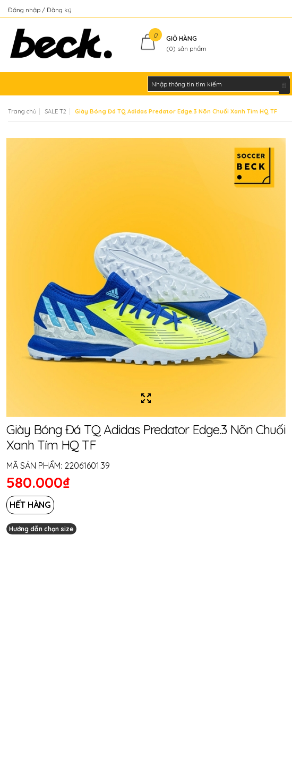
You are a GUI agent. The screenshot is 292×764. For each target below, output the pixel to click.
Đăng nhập (25, 10)
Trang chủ (22, 111)
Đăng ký (59, 10)
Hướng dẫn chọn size (41, 529)
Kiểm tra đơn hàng (256, 10)
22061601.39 (87, 465)
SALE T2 (55, 111)
